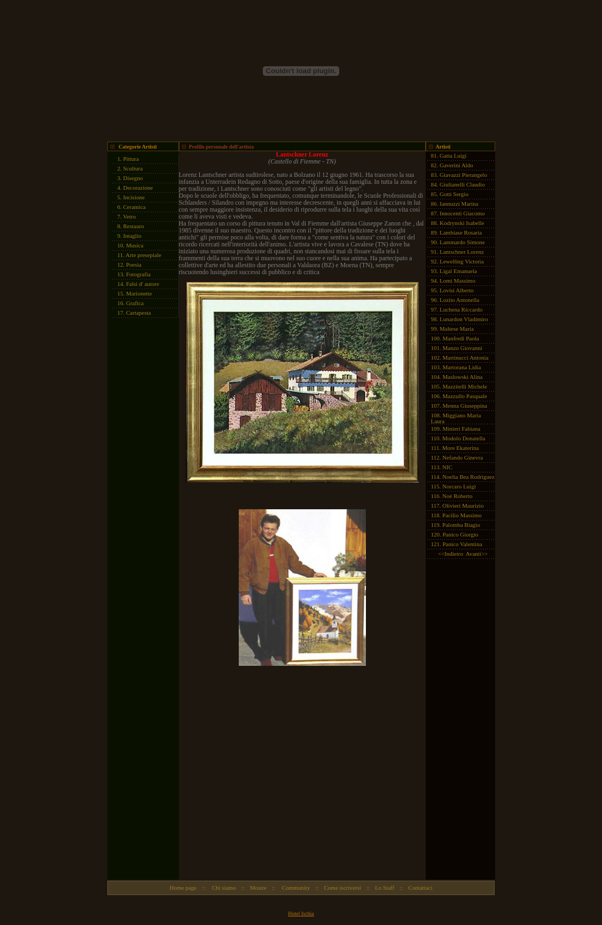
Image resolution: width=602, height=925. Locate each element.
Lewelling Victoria (462, 261)
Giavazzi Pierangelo (463, 175)
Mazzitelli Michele (465, 386)
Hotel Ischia (301, 913)
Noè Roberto (457, 496)
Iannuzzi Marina (459, 203)
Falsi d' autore (142, 284)
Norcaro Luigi (459, 486)
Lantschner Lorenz (462, 251)
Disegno (133, 178)
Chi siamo (223, 887)
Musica (134, 245)
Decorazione (138, 187)
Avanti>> (477, 553)
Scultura (133, 168)
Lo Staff (384, 887)
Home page (182, 887)
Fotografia (138, 274)
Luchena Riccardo (461, 309)
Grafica (135, 303)
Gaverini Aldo (456, 165)
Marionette (139, 293)
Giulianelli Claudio (462, 184)
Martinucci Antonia (466, 357)
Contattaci (420, 887)
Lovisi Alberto (457, 290)
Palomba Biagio (461, 525)
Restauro (133, 226)
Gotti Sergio (454, 194)
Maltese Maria (457, 328)
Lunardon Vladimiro (464, 319)
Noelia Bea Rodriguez (468, 476)
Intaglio (132, 235)
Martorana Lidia (462, 367)
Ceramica (134, 207)
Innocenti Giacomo (462, 213)
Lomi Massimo (457, 280)
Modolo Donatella (463, 438)
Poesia (134, 264)
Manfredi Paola (461, 338)
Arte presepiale (143, 255)
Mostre (258, 887)
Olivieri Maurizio (462, 505)
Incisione (134, 197)
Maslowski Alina (463, 377)
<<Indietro (450, 553)
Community (295, 887)
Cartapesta (138, 312)
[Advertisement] (139, 484)
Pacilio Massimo (462, 515)
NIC (447, 467)
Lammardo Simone (462, 242)
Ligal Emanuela (458, 271)
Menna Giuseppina (465, 405)
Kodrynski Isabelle (462, 223)
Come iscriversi (342, 887)
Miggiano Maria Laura (456, 418)
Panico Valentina (462, 544)
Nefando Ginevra (462, 457)
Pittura (131, 159)
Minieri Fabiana (462, 428)
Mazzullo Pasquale (465, 396)
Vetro (129, 216)
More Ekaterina (460, 448)
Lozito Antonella (459, 300)
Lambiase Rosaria (461, 232)
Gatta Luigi (453, 155)
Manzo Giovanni (462, 348)
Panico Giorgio (461, 534)
